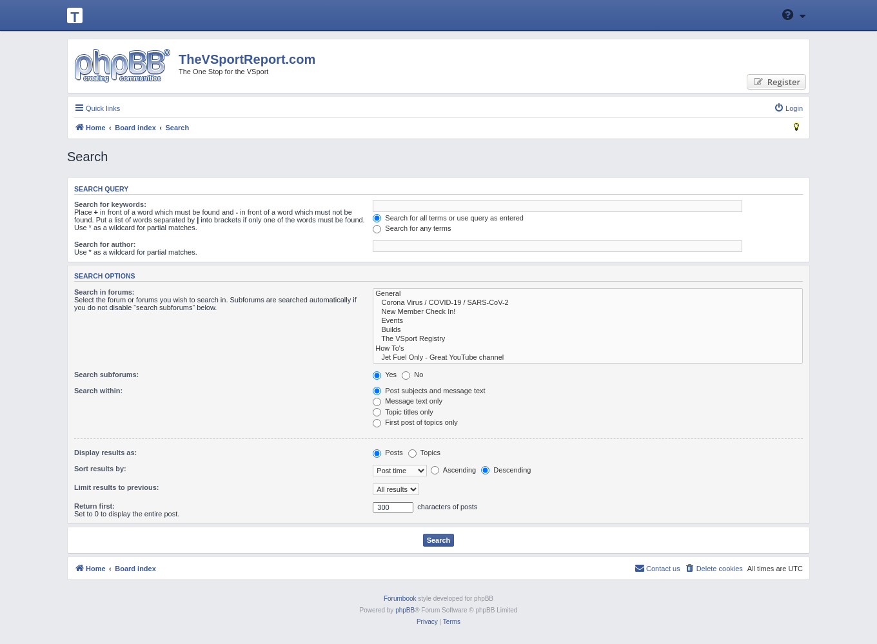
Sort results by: (100, 469)
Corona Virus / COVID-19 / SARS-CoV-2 (588, 302)
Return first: (94, 506)
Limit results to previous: (116, 487)
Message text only (407, 401)
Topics (424, 452)
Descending (506, 470)
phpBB (405, 610)
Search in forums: (104, 292)
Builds (588, 330)
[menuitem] (788, 108)
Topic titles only (403, 412)
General (588, 293)
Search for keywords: (110, 204)
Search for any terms (412, 228)
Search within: (98, 391)
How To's (588, 348)
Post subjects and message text (429, 391)
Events (588, 321)
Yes (385, 374)
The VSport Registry (588, 339)
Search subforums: (106, 374)
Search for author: (104, 244)
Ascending (453, 470)
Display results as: (105, 452)
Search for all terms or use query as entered (448, 218)
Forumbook (400, 598)
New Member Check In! (588, 312)
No (412, 374)
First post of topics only (415, 422)
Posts (388, 452)
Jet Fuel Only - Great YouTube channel (588, 357)
